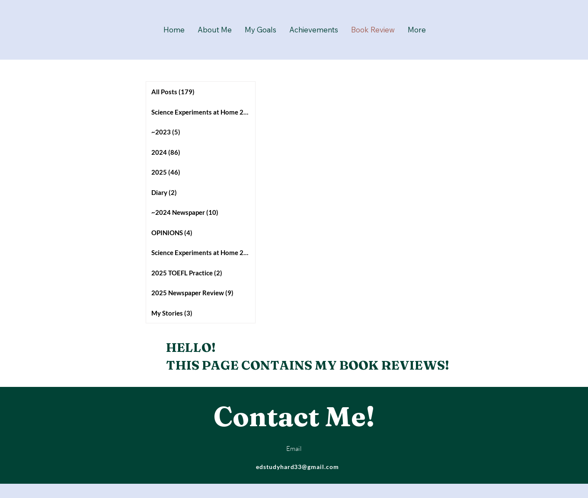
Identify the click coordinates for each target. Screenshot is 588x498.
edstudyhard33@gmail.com (297, 466)
